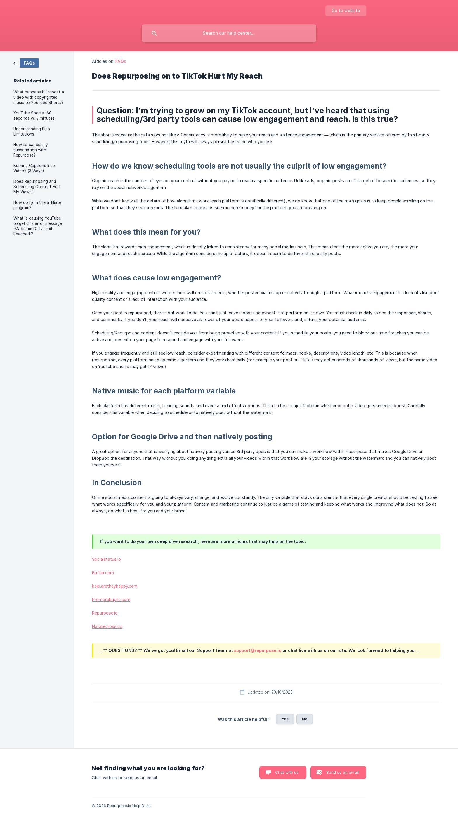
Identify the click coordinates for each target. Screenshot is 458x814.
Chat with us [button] (287, 772)
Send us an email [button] (342, 772)
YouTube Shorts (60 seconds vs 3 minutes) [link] (34, 116)
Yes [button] (285, 718)
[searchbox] (229, 33)
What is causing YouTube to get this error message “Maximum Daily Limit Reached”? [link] (37, 226)
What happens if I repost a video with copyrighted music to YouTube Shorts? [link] (38, 97)
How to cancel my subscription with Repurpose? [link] (30, 149)
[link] (26, 62)
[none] (345, 10)
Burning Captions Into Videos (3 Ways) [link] (34, 168)
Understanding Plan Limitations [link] (31, 131)
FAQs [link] (120, 61)
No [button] (304, 718)
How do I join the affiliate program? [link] (37, 205)
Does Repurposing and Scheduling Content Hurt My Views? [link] (37, 186)
